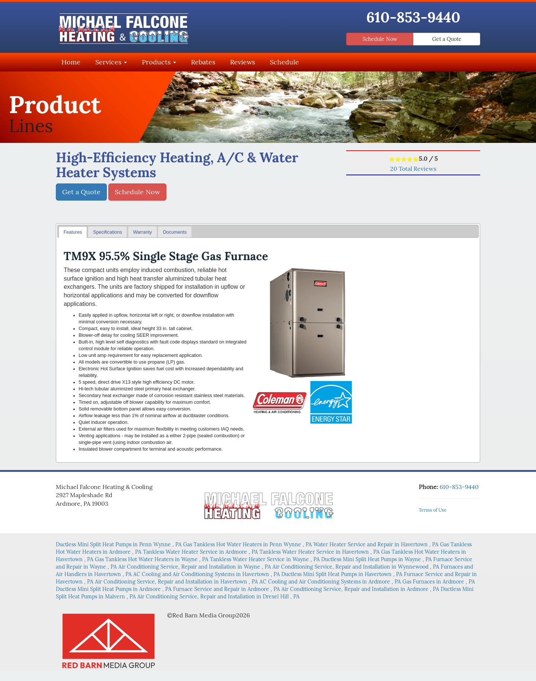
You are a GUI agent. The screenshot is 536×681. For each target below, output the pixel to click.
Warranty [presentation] (142, 232)
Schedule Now (380, 39)
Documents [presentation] (175, 232)
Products (159, 62)
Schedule (284, 62)
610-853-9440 (413, 17)
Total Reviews (413, 168)
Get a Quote (447, 39)
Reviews (242, 62)
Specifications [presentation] (107, 232)
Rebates (203, 62)
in (119, 544)
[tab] (72, 232)
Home (70, 62)
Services (111, 62)
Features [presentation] (73, 232)
